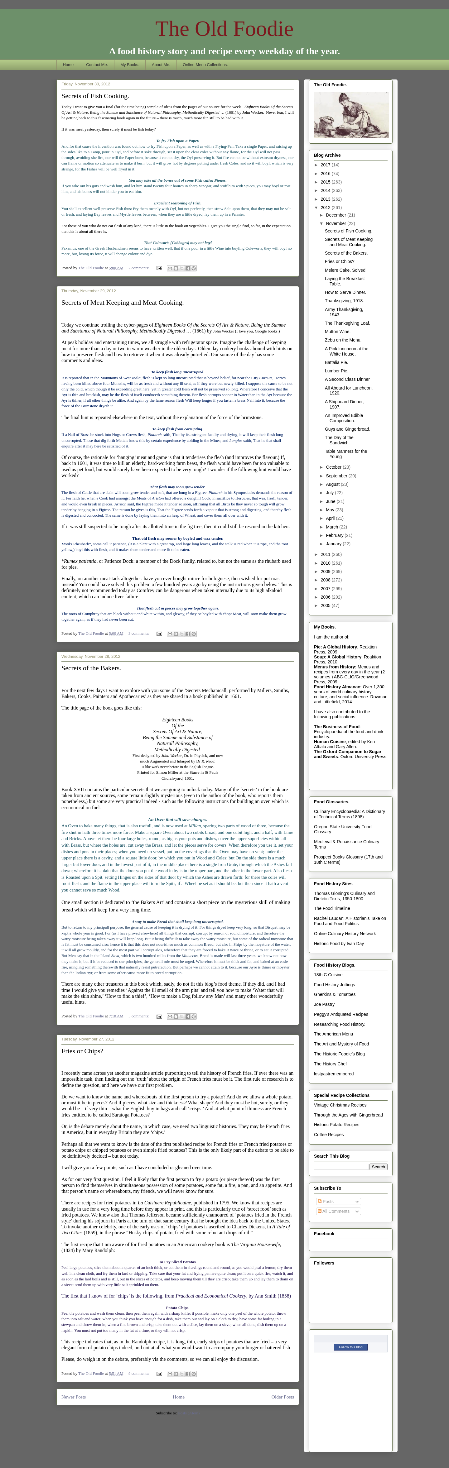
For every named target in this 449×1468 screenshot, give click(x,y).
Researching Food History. (339, 1024)
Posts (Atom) (189, 1413)
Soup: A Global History (337, 656)
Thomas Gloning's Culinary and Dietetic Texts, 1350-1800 (344, 896)
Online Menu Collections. (205, 64)
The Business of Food (337, 726)
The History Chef (330, 1063)
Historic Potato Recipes (337, 1124)
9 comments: (139, 1373)
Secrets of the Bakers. (91, 668)
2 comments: (139, 267)
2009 (326, 571)
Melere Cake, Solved (345, 270)
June (331, 501)
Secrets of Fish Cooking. (95, 96)
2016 (326, 173)
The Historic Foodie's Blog (339, 1053)
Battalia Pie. (336, 362)
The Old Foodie (224, 29)
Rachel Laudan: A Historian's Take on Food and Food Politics (350, 921)
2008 (326, 579)
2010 (326, 563)
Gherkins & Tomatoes (335, 994)
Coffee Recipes (329, 1134)
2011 (326, 554)
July (330, 492)
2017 (326, 164)
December (336, 215)
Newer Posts (73, 1396)
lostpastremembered (334, 1073)
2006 (326, 597)
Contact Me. (97, 64)
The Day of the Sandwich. (339, 440)
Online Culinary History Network (345, 933)
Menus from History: (335, 666)
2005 (326, 605)
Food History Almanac (337, 686)
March (332, 526)
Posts (326, 1201)
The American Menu (333, 1033)
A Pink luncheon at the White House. (346, 351)
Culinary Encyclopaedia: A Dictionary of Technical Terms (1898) (349, 814)
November (336, 223)
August (333, 484)
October (334, 467)
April (331, 518)
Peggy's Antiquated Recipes (341, 1014)
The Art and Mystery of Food (341, 1043)
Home (68, 64)
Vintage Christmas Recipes (340, 1104)
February (335, 535)
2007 (326, 588)
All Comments (334, 1211)
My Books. (129, 64)
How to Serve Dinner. (345, 292)
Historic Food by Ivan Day (339, 943)
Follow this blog (351, 1347)
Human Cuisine (330, 741)
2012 (326, 207)
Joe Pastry (324, 1004)
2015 (326, 181)
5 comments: (139, 1016)
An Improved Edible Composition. (344, 418)
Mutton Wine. (337, 331)
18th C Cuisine (328, 974)
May (330, 509)
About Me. (161, 64)
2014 (326, 190)
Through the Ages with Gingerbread (348, 1114)
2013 (326, 199)
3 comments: (139, 633)
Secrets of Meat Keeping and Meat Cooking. (122, 302)
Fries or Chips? (82, 1051)
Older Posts (283, 1396)
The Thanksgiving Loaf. (347, 323)
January (334, 543)
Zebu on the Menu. (343, 339)
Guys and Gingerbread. (347, 429)
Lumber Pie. (336, 370)
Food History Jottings (334, 984)
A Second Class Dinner (347, 379)
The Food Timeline (332, 908)
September (337, 475)
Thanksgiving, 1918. (344, 300)
